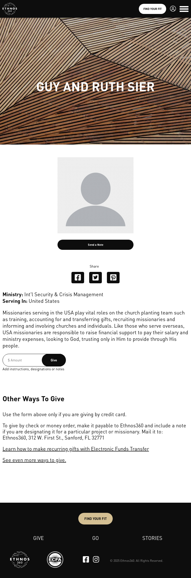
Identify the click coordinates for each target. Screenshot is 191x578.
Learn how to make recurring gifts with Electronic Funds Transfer (76, 448)
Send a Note (95, 245)
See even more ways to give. (34, 460)
